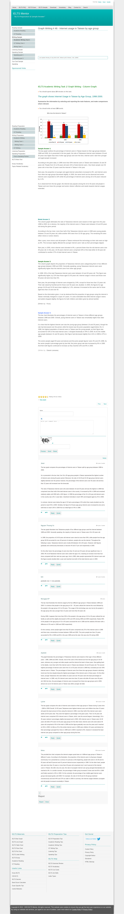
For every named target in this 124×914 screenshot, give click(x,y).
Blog (69, 7)
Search (85, 7)
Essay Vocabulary (17, 163)
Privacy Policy (89, 852)
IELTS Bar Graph (17, 838)
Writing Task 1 (19, 141)
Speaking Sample (17, 52)
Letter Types (52, 876)
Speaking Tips (52, 854)
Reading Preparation (18, 126)
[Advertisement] (23, 97)
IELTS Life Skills (53, 873)
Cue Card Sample (17, 61)
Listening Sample (17, 49)
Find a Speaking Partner (21, 156)
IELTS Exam (32, 7)
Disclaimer (88, 858)
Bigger (99, 2)
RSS (104, 458)
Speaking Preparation (18, 153)
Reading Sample (17, 28)
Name (41, 410)
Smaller (108, 2)
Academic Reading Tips (55, 842)
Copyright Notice (90, 855)
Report (41, 802)
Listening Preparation (18, 151)
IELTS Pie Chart (17, 851)
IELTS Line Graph (17, 842)
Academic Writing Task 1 (22, 40)
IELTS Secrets (16, 879)
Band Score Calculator (19, 882)
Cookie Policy (89, 849)
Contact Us (77, 7)
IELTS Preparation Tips (55, 838)
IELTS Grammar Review (55, 863)
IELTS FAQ (22, 7)
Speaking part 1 (18, 55)
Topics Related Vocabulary (20, 166)
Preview (43, 451)
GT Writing (17, 148)
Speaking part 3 (18, 58)
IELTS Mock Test (17, 159)
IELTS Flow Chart (17, 848)
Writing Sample (17, 37)
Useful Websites (17, 889)
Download (53, 7)
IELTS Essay (16, 857)
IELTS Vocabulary (53, 866)
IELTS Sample (43, 7)
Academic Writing (19, 138)
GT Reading (17, 34)
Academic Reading (19, 30)
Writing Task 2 (18, 46)
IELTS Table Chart (17, 845)
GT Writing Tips (53, 848)
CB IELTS (15, 876)
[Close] (39, 793)
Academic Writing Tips (55, 845)
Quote (58, 513)
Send (49, 451)
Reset (104, 2)
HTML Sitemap (89, 862)
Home (14, 7)
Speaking (15, 64)
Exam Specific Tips (18, 885)
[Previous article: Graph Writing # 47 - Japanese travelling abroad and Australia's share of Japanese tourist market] (99, 404)
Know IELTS (16, 873)
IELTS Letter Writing (18, 854)
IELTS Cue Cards (53, 870)
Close (47, 802)
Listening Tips (52, 851)
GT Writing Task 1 (19, 43)
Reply (52, 513)
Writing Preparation (18, 135)
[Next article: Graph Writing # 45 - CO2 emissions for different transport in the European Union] (105, 404)
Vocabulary (62, 7)
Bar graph (43, 399)
